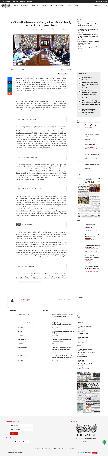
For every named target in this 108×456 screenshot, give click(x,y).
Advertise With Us (37, 448)
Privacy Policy (57, 448)
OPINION (44, 5)
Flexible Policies (82, 356)
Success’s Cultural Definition (29, 157)
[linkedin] (10, 86)
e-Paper (16, 5)
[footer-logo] (86, 430)
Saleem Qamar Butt (91, 138)
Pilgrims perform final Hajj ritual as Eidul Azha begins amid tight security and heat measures (91, 102)
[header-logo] (5, 6)
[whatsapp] (10, 90)
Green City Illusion (90, 144)
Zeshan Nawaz (89, 127)
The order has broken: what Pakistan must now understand (92, 236)
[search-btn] (106, 6)
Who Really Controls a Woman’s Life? (32, 189)
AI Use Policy (76, 5)
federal (31, 282)
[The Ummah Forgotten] (12, 342)
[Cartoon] (12, 333)
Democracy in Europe (23, 314)
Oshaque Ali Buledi (91, 167)
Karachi (73, 69)
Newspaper (63, 69)
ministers (37, 282)
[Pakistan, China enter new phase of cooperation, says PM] (46, 342)
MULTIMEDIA (59, 5)
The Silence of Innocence (29, 119)
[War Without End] (12, 358)
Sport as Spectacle (83, 337)
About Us (51, 448)
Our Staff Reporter (12, 69)
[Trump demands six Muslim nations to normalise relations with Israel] (46, 317)
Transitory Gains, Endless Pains (26, 323)
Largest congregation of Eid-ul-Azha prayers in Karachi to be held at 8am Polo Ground (88, 36)
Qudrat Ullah (89, 157)
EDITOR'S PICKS (34, 5)
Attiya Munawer (90, 147)
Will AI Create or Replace (85, 349)
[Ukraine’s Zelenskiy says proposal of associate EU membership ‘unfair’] (46, 350)
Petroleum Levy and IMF (85, 364)
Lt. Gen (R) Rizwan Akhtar (92, 271)
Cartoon (20, 331)
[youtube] (23, 441)
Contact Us (44, 448)
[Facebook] (10, 79)
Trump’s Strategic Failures (92, 164)
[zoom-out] (59, 73)
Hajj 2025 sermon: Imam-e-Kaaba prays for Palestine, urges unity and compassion (91, 110)
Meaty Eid (81, 360)
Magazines (29, 1)
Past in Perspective (27, 224)
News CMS (87, 452)
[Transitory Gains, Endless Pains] (12, 325)
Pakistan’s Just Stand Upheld (29, 266)
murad (21, 282)
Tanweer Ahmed (90, 239)
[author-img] (80, 127)
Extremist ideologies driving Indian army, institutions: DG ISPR (90, 84)
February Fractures (87, 77)
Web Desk (88, 260)
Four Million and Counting (92, 154)
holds (26, 282)
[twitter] (10, 82)
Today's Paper (24, 5)
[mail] (10, 93)
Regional (69, 69)
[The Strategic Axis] (12, 350)
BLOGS (68, 5)
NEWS (51, 5)
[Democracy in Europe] (12, 317)
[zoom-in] (66, 73)
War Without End (22, 356)
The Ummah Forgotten (24, 339)
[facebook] (84, 79)
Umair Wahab (89, 229)
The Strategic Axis (22, 347)
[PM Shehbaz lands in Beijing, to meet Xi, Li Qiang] (46, 333)
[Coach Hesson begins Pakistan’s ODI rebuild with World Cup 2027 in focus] (46, 358)
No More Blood (82, 341)
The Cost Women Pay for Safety (86, 353)
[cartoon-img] (88, 307)
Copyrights (64, 448)
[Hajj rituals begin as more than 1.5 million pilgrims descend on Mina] (46, 325)
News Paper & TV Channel (19, 1)
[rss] (27, 441)
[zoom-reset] (62, 73)
